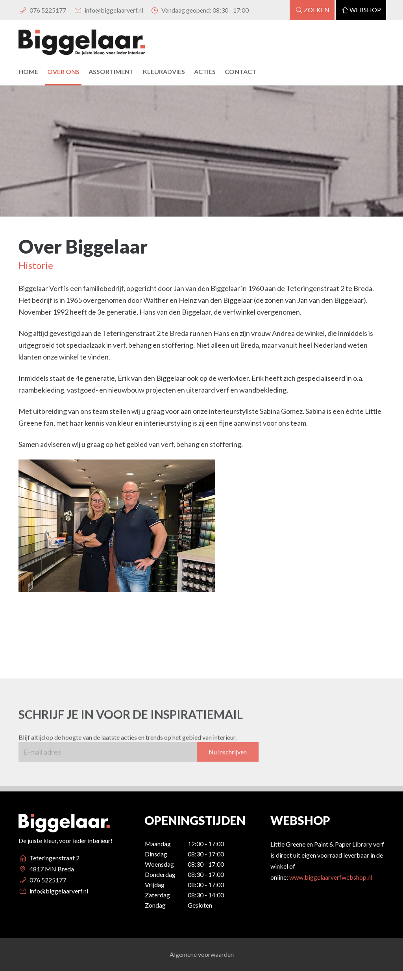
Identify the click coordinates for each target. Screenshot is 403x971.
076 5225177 (42, 10)
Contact (240, 71)
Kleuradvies (164, 71)
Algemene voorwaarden (202, 954)
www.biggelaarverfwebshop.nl (330, 877)
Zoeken (312, 9)
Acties (205, 71)
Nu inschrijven (228, 758)
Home (28, 71)
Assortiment (111, 71)
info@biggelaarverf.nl (108, 10)
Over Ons (63, 71)
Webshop (361, 9)
